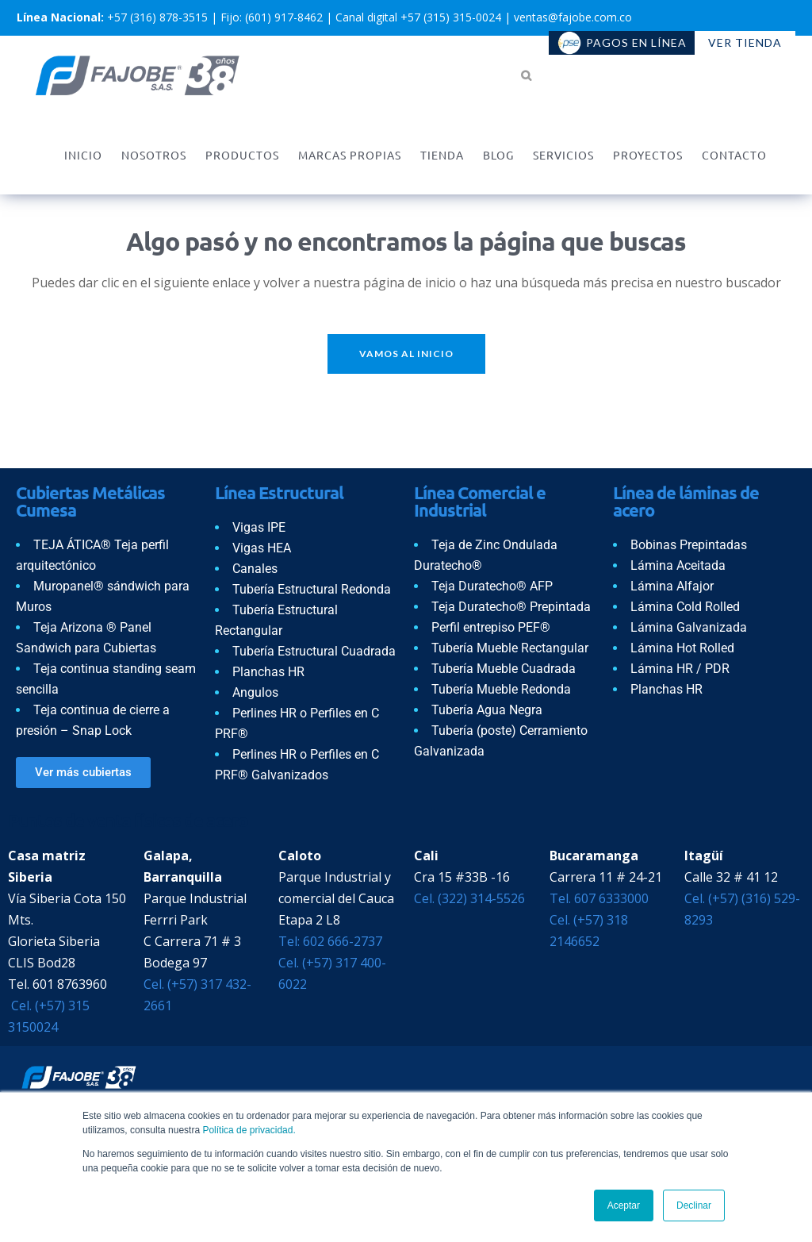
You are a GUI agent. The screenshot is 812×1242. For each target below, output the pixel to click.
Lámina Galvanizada (688, 627)
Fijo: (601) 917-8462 (271, 17)
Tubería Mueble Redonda (501, 689)
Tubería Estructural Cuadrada (314, 651)
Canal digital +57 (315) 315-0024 (418, 17)
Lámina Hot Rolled (682, 648)
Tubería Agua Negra (486, 709)
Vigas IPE (258, 527)
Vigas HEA (261, 548)
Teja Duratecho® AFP (492, 586)
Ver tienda (745, 42)
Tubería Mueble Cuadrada (503, 668)
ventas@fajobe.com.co (573, 17)
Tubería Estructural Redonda (311, 589)
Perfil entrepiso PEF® (490, 627)
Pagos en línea (622, 43)
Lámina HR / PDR (680, 668)
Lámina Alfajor (672, 586)
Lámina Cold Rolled (685, 606)
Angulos (255, 692)
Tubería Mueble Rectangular (509, 648)
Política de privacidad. (248, 1130)
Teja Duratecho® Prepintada (511, 606)
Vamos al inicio (406, 354)
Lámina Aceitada (678, 565)
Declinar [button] (693, 1205)
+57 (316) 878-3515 (157, 17)
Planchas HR (268, 671)
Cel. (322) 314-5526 (469, 898)
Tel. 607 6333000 (599, 898)
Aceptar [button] (623, 1205)
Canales (255, 568)
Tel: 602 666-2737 (330, 941)
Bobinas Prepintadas (688, 544)
